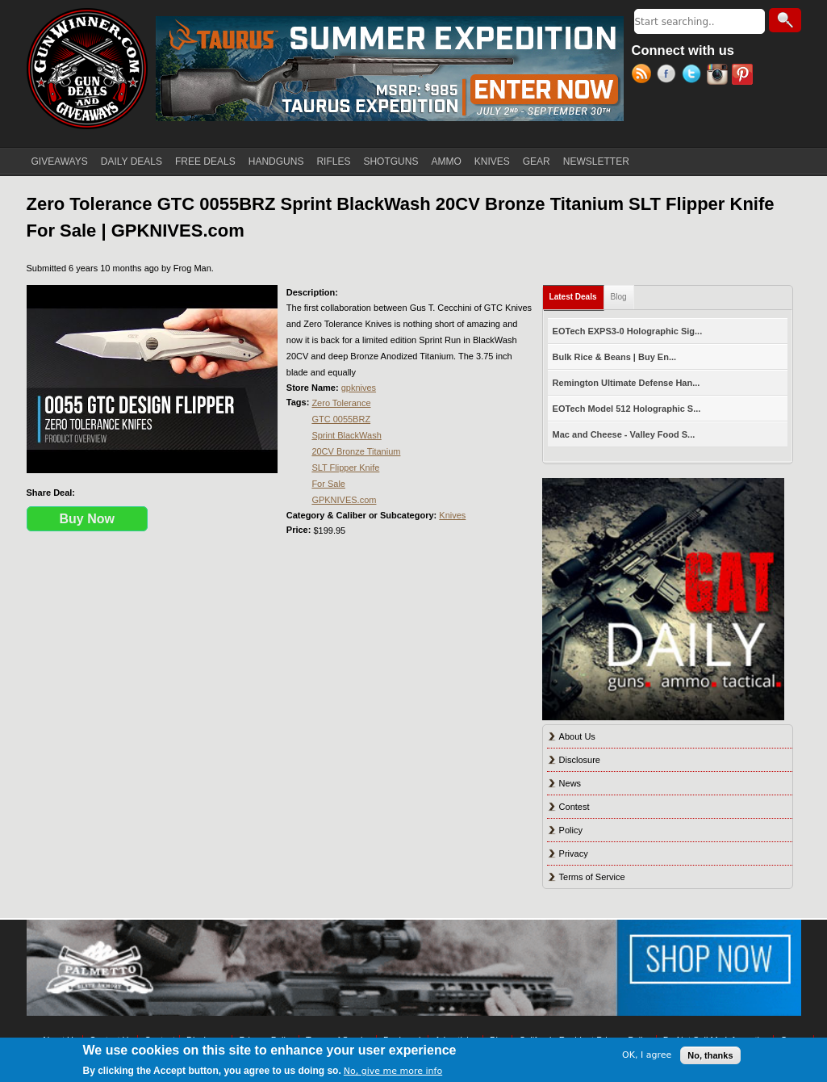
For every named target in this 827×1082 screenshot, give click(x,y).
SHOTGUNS (390, 161)
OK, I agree (646, 1055)
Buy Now (87, 519)
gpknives (358, 387)
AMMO (446, 161)
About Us (577, 736)
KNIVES (492, 161)
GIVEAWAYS (59, 161)
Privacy (573, 853)
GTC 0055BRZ (340, 419)
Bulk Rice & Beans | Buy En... (614, 357)
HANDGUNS (276, 161)
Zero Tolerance (340, 403)
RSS (644, 76)
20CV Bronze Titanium (355, 451)
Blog (619, 296)
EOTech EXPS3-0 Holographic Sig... (628, 331)
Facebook (669, 76)
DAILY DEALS (131, 161)
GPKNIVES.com (343, 500)
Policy (571, 830)
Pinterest (744, 76)
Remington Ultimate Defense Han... (626, 383)
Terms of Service (592, 877)
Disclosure (579, 760)
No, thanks (710, 1055)
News (570, 783)
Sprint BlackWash (346, 435)
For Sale (328, 484)
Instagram (719, 76)
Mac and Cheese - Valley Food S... (624, 434)
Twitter (694, 76)
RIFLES (333, 161)
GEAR (536, 161)
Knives (452, 515)
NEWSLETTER (596, 161)
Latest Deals (576, 293)
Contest (574, 807)
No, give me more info (393, 1071)
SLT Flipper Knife (345, 467)
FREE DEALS (205, 161)
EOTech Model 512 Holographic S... (627, 408)
